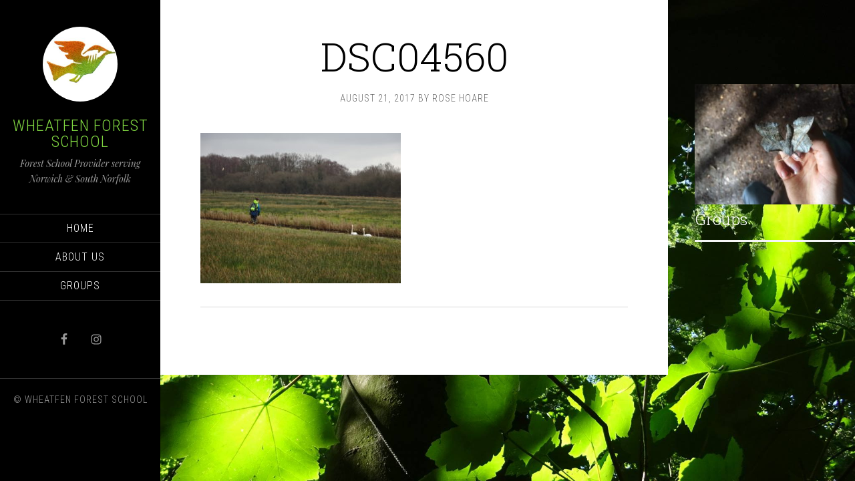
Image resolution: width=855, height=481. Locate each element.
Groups (721, 219)
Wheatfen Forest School (80, 133)
